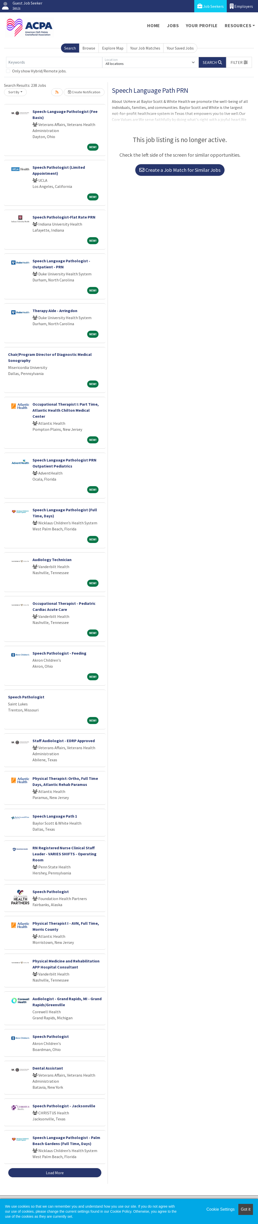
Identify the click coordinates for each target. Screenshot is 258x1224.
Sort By (13, 92)
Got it (245, 1209)
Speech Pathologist (26, 696)
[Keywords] (54, 62)
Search (70, 48)
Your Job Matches (145, 48)
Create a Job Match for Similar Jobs (179, 170)
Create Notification (84, 92)
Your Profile (202, 25)
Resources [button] (238, 25)
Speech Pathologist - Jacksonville (64, 1105)
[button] (239, 62)
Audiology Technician (52, 559)
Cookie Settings (220, 1209)
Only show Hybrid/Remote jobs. (39, 70)
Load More (55, 1172)
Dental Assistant (48, 1068)
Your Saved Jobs (180, 48)
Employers (241, 6)
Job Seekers (210, 6)
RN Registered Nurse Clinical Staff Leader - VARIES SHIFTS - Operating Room (64, 853)
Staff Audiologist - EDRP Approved (64, 740)
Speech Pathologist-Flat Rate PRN (64, 217)
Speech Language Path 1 (55, 816)
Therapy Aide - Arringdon (55, 310)
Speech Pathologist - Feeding (59, 653)
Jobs (173, 25)
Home (153, 25)
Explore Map (112, 48)
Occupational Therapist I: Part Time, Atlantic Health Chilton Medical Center (66, 410)
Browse (88, 48)
